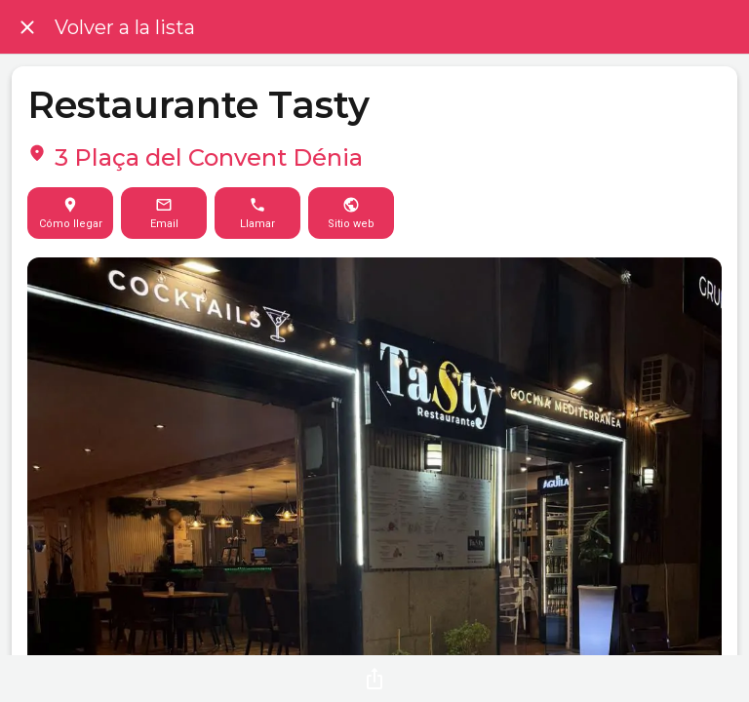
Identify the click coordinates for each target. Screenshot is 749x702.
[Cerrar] (27, 27)
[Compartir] (374, 678)
